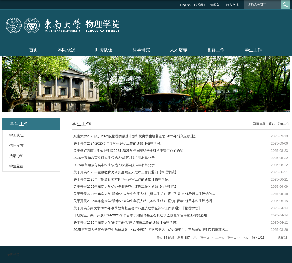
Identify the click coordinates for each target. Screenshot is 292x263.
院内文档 (232, 5)
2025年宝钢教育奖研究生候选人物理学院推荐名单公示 (114, 158)
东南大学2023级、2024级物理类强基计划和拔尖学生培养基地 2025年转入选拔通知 (135, 136)
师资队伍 (103, 49)
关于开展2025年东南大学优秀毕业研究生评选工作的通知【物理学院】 (125, 186)
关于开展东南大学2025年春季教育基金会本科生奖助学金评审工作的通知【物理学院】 (137, 208)
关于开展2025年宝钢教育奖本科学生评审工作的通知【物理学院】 (122, 179)
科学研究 (141, 49)
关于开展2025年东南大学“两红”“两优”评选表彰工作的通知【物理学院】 (126, 222)
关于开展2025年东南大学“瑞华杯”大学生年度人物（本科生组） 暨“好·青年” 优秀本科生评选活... (144, 201)
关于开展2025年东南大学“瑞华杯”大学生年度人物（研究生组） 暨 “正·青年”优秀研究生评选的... (144, 194)
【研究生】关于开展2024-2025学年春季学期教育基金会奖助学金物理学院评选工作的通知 (140, 215)
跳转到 (283, 237)
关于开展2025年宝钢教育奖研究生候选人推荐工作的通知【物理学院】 (125, 172)
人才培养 (178, 49)
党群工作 (216, 49)
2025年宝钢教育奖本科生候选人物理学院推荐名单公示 (114, 165)
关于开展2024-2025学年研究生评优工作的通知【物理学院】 (118, 143)
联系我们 (200, 5)
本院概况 (66, 49)
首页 (33, 49)
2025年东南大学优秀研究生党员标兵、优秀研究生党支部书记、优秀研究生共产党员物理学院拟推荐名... (150, 230)
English (185, 5)
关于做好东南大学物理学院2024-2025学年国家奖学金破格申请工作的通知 (128, 150)
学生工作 (253, 49)
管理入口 (216, 5)
